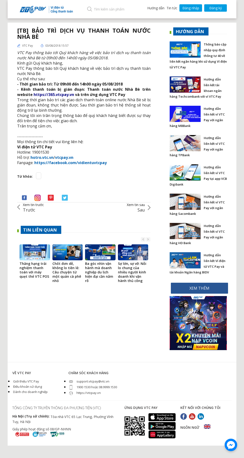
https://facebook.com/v (57, 162)
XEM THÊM (199, 288)
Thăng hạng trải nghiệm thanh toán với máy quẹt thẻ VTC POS (34, 270)
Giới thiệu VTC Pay (25, 381)
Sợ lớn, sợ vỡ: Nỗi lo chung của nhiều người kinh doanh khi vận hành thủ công (132, 272)
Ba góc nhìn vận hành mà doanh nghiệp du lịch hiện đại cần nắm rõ (99, 272)
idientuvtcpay (93, 162)
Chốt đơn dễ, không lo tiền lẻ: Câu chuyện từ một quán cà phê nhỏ (66, 272)
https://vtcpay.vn (84, 393)
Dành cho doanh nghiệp (30, 392)
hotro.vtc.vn (42, 157)
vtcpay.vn (64, 157)
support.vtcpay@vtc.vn (88, 381)
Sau (136, 207)
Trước (33, 207)
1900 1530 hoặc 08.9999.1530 (92, 387)
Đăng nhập (191, 8)
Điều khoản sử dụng (27, 386)
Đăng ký (215, 8)
